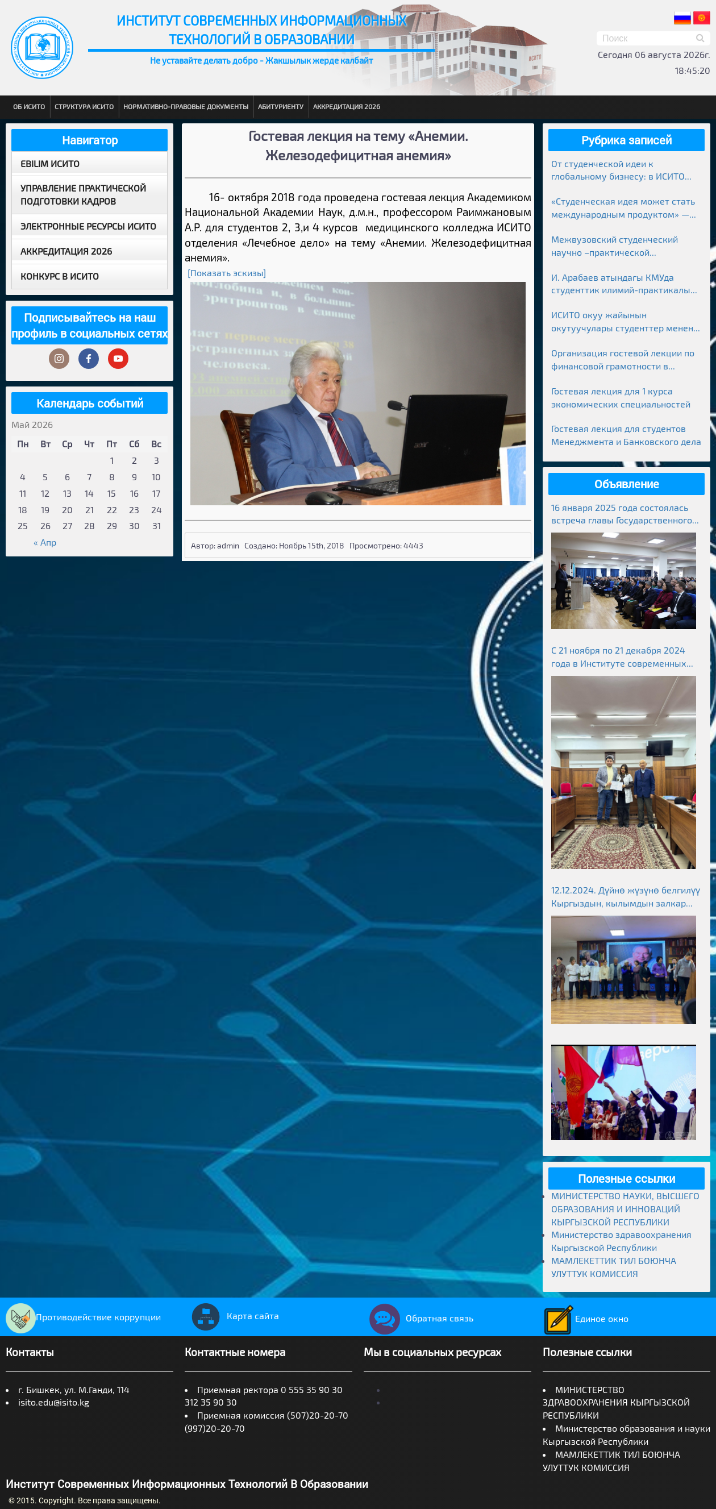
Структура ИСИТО (84, 106)
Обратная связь (418, 1317)
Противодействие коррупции (83, 1316)
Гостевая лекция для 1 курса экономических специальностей (620, 397)
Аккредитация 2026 (346, 106)
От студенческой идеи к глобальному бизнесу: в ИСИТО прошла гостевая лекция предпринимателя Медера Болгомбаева (618, 171)
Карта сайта (232, 1315)
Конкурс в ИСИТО (59, 276)
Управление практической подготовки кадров (83, 194)
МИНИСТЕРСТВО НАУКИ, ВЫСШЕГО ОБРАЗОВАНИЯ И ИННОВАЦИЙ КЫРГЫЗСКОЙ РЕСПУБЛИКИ (625, 1208)
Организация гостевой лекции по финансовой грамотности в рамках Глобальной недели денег (622, 360)
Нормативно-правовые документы (185, 106)
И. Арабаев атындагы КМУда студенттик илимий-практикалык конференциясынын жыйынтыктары (623, 284)
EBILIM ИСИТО (50, 163)
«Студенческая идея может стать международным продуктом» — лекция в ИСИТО (623, 208)
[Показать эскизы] (227, 272)
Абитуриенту (280, 106)
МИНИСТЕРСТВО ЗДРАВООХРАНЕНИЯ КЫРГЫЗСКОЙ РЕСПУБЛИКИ (616, 1402)
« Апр (45, 542)
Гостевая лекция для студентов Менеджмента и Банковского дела (626, 435)
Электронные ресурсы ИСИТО (88, 226)
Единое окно (585, 1318)
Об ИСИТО (29, 106)
